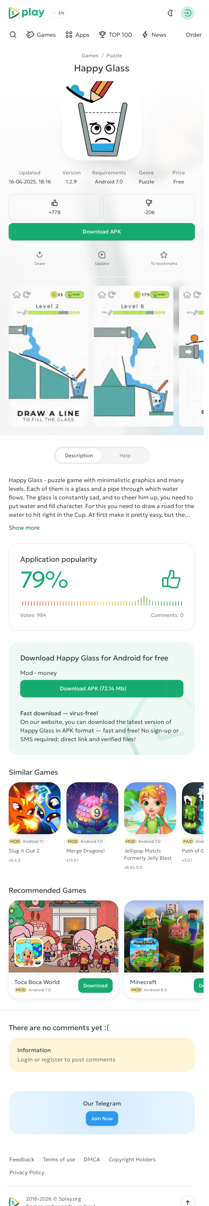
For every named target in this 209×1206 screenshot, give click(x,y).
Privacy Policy (26, 1172)
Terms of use (59, 1159)
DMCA (92, 1159)
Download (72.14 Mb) (93, 688)
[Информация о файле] (174, 688)
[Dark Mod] (170, 13)
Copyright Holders (132, 1159)
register (52, 1059)
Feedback (21, 1159)
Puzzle (114, 55)
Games (90, 55)
